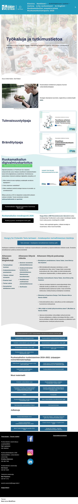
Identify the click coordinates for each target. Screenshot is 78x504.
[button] (46, 3)
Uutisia (30, 6)
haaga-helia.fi (5, 488)
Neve (2, 502)
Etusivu (31, 4)
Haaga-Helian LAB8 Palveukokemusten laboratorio (55, 216)
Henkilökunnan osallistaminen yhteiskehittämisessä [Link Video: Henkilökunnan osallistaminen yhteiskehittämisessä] (26, 282)
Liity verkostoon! (44, 6)
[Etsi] (75, 7)
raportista (19, 199)
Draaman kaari (7, 280)
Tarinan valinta (7, 283)
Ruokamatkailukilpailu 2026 (41, 11)
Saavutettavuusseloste (60, 436)
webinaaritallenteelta (8, 199)
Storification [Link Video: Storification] (23, 287)
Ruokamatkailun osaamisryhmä (42, 8)
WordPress (12, 502)
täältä (41, 100)
